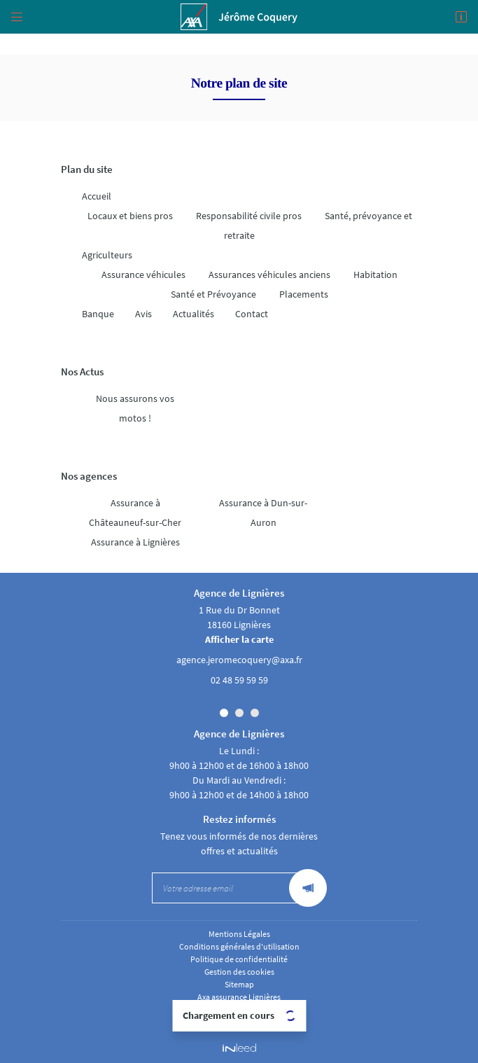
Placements (303, 294)
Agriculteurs (107, 255)
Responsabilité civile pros (249, 215)
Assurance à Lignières (135, 542)
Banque (98, 313)
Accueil (96, 196)
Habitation (375, 274)
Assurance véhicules (143, 274)
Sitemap (239, 984)
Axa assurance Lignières (239, 997)
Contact (251, 313)
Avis (143, 313)
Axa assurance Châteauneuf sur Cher (239, 1021)
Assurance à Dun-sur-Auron (263, 512)
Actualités (193, 313)
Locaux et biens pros (130, 215)
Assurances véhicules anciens (269, 274)
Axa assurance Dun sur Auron (239, 1009)
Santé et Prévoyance (213, 294)
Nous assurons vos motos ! (135, 408)
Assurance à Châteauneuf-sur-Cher (135, 512)
